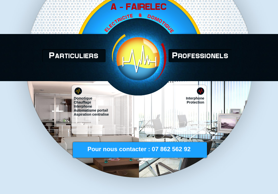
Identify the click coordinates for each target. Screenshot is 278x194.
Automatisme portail (91, 110)
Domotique (83, 98)
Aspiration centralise (91, 114)
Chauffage (82, 102)
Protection (195, 102)
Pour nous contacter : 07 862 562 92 (139, 149)
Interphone (83, 106)
